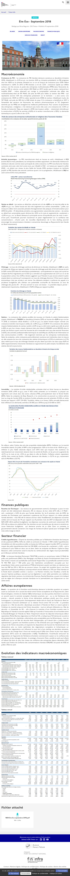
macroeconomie (38, 31)
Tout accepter (62, 871)
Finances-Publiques (53, 31)
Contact (6, 866)
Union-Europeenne (24, 31)
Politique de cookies (46, 866)
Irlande (12, 31)
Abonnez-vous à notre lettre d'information (35, 837)
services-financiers (31, 35)
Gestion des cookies (60, 866)
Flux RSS (34, 868)
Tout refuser (13, 873)
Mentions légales (15, 866)
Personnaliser (25, 873)
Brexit (43, 35)
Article (35, 17)
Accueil (3, 12)
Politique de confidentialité (30, 866)
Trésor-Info (11, 12)
